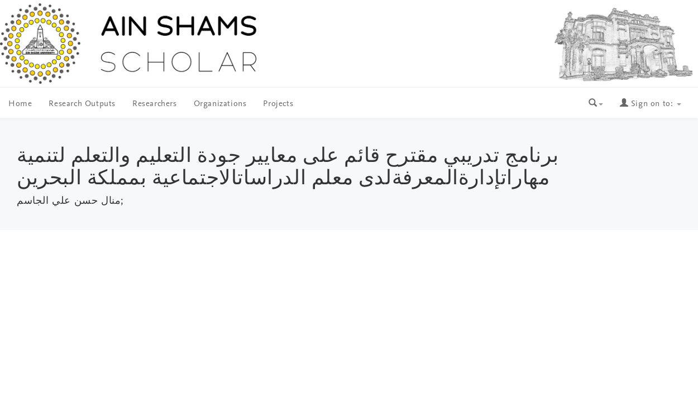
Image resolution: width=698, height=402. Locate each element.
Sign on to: (650, 104)
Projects (278, 104)
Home (20, 104)
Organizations (220, 104)
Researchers (154, 104)
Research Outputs (82, 104)
